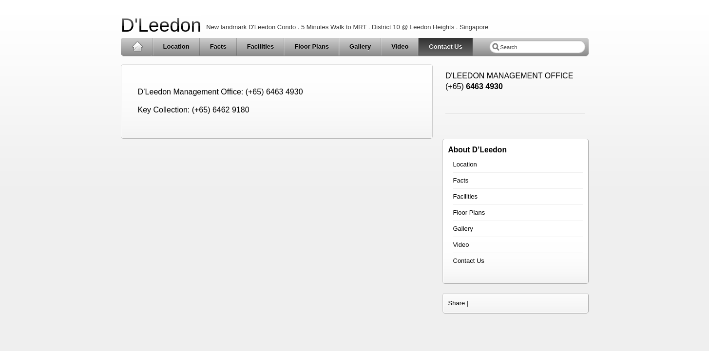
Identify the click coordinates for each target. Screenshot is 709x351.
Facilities (260, 46)
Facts (218, 46)
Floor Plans (311, 46)
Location (176, 46)
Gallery (360, 46)
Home (137, 46)
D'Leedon (161, 25)
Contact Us (445, 46)
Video (399, 46)
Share (456, 303)
